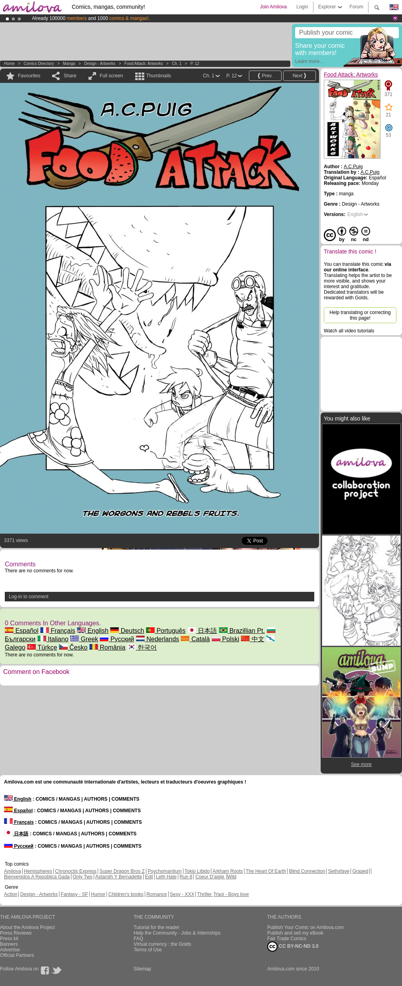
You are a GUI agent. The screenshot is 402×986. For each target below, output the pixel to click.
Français (57, 630)
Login (302, 7)
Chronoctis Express (76, 871)
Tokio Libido (197, 871)
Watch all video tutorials (349, 331)
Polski (225, 639)
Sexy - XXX (182, 894)
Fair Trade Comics (286, 938)
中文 (252, 639)
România (107, 647)
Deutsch (127, 630)
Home (9, 63)
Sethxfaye (338, 871)
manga (69, 63)
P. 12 (194, 63)
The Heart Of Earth (266, 871)
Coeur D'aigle (210, 877)
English (92, 630)
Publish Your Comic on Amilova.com (305, 927)
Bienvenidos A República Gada (37, 877)
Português (165, 630)
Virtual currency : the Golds (162, 944)
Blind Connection (307, 871)
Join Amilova (273, 7)
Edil (149, 877)
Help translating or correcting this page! (359, 315)
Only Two (83, 877)
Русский (117, 639)
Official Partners (17, 955)
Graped (360, 871)
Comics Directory (39, 63)
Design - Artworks (99, 63)
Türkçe (42, 647)
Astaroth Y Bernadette (118, 877)
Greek (84, 639)
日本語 (202, 630)
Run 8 (185, 877)
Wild (231, 877)
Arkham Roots (228, 871)
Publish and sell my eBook (295, 933)
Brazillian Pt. (242, 630)
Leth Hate (166, 877)
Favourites (29, 76)
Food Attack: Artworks (143, 63)
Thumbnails (158, 76)
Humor (98, 894)
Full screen (111, 76)
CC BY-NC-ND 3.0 (293, 946)
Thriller (205, 894)
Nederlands (157, 639)
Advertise (10, 950)
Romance (156, 894)
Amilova (12, 871)
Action (10, 894)
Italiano (53, 639)
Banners (9, 944)
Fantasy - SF (74, 894)
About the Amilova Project (27, 927)
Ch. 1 (176, 63)
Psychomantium (164, 871)
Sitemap (142, 969)
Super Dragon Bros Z (121, 871)
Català (195, 639)
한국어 (142, 647)
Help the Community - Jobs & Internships (177, 933)
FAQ (138, 938)
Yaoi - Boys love (232, 894)
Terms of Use (148, 950)
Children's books (125, 894)
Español (21, 630)
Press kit (9, 938)
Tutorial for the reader (156, 927)
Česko (73, 647)
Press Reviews (16, 933)
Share (69, 76)
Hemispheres (38, 871)
